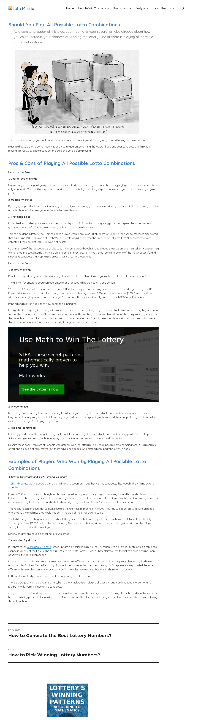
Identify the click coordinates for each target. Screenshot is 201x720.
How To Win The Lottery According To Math (160, 85)
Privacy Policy (81, 708)
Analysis (142, 8)
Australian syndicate (39, 568)
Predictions (122, 8)
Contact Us (133, 708)
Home (71, 8)
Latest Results (163, 8)
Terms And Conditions (100, 708)
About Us (68, 708)
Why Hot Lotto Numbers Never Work (156, 100)
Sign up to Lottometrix (52, 618)
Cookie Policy (119, 708)
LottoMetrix (38, 708)
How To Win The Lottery (95, 8)
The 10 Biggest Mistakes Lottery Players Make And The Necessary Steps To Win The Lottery (164, 92)
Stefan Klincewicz (19, 496)
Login (183, 8)
